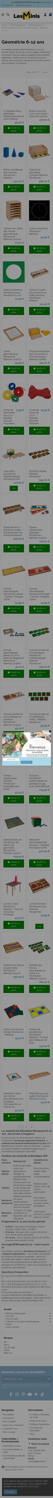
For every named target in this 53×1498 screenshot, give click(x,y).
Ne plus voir (46, 731)
